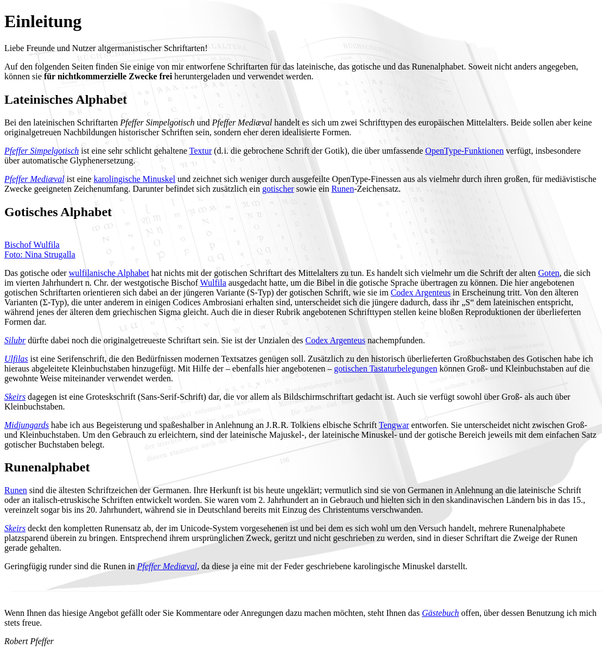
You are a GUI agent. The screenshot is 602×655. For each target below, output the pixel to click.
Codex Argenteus (421, 292)
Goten (548, 273)
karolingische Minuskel (134, 179)
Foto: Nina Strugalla (39, 254)
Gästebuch (440, 613)
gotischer (278, 188)
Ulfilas (16, 358)
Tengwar (394, 425)
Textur (200, 150)
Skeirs (15, 396)
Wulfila (213, 282)
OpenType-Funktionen (464, 150)
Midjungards (26, 425)
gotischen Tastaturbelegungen (385, 368)
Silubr (15, 340)
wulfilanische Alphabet (109, 273)
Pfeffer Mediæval (167, 566)
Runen (342, 188)
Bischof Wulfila (32, 244)
